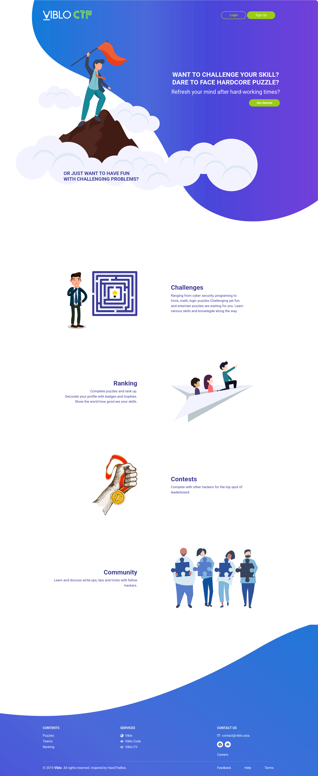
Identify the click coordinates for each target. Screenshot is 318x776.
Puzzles (48, 736)
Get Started (263, 103)
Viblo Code (130, 741)
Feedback (224, 768)
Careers (222, 755)
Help (247, 768)
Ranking (48, 747)
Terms (269, 768)
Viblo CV (129, 747)
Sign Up (261, 15)
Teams (48, 741)
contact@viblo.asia (233, 736)
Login (234, 15)
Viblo (126, 736)
